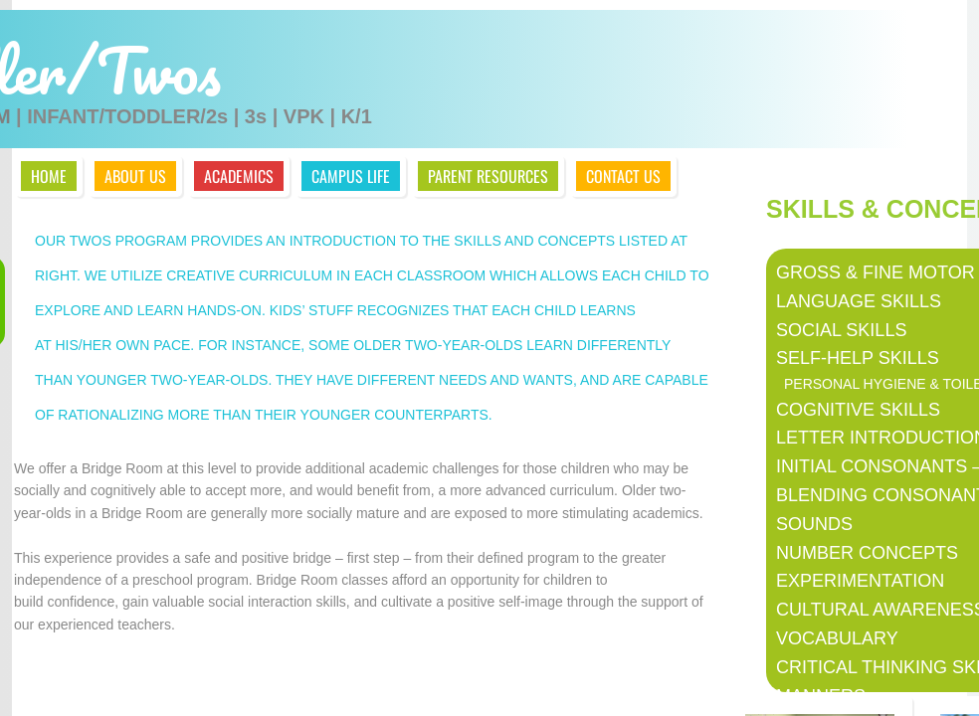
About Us (135, 176)
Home (49, 176)
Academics (239, 176)
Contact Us (623, 176)
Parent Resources (488, 176)
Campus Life (350, 176)
